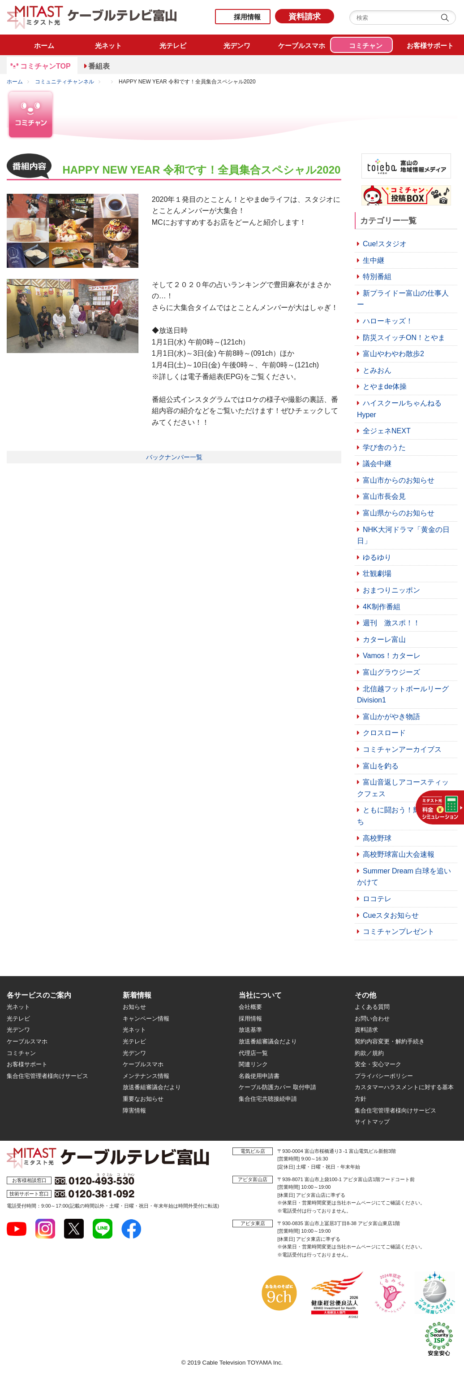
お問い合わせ (372, 1018)
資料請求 (304, 16)
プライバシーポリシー (384, 1076)
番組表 (99, 66)
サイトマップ (372, 1121)
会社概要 (250, 1006)
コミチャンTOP (45, 66)
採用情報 (247, 17)
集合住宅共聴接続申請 (268, 1098)
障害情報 (134, 1110)
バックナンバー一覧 (174, 457)
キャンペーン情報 (146, 1018)
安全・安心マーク (378, 1064)
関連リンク (253, 1064)
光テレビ (18, 1018)
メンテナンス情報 (146, 1076)
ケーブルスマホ (27, 1041)
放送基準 (250, 1029)
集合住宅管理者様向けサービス (47, 1076)
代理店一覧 (253, 1053)
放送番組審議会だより (152, 1087)
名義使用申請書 (259, 1076)
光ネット (18, 1006)
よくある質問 (372, 1006)
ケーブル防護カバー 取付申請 (277, 1087)
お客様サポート (27, 1064)
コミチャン (21, 1053)
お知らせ (134, 1006)
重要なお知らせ (143, 1098)
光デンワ (18, 1029)
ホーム (15, 82)
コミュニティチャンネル (64, 82)
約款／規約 (369, 1053)
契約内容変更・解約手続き (390, 1041)
